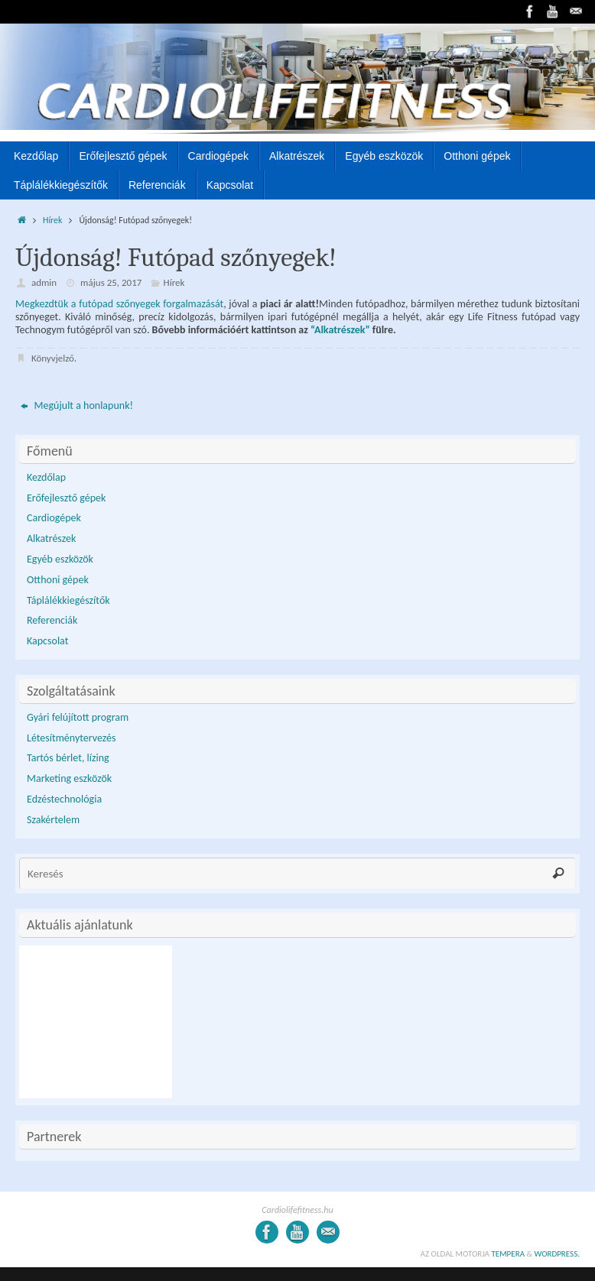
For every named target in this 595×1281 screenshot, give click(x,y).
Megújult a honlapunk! (77, 405)
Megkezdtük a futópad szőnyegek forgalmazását (119, 303)
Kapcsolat (47, 640)
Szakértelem (53, 819)
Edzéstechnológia (64, 799)
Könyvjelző (52, 358)
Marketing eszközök (69, 778)
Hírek (52, 220)
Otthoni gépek (58, 579)
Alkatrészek (51, 538)
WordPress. (557, 1254)
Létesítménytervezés (71, 737)
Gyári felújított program (77, 717)
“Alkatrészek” (340, 329)
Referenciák (52, 620)
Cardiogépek (54, 517)
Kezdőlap (46, 477)
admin (44, 282)
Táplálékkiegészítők (68, 600)
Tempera (508, 1254)
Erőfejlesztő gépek (66, 497)
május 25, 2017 (110, 282)
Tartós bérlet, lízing (68, 757)
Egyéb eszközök (60, 559)
